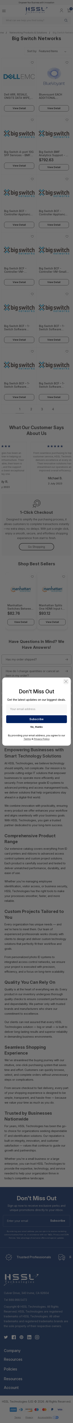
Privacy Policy (42, 738)
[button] (66, 681)
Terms (27, 738)
